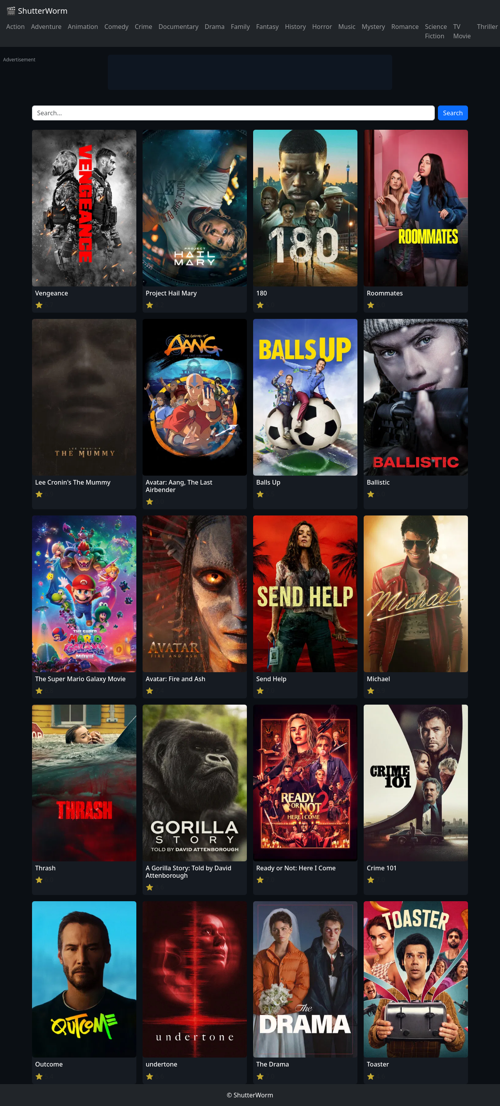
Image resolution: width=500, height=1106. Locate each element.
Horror (322, 26)
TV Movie (462, 31)
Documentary (178, 26)
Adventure (46, 26)
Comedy (116, 26)
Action (15, 26)
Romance (405, 26)
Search (453, 113)
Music (346, 26)
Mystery (373, 26)
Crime (143, 26)
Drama (215, 26)
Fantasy (267, 26)
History (295, 26)
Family (240, 26)
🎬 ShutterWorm (37, 10)
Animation (83, 26)
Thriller (487, 26)
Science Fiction (436, 31)
